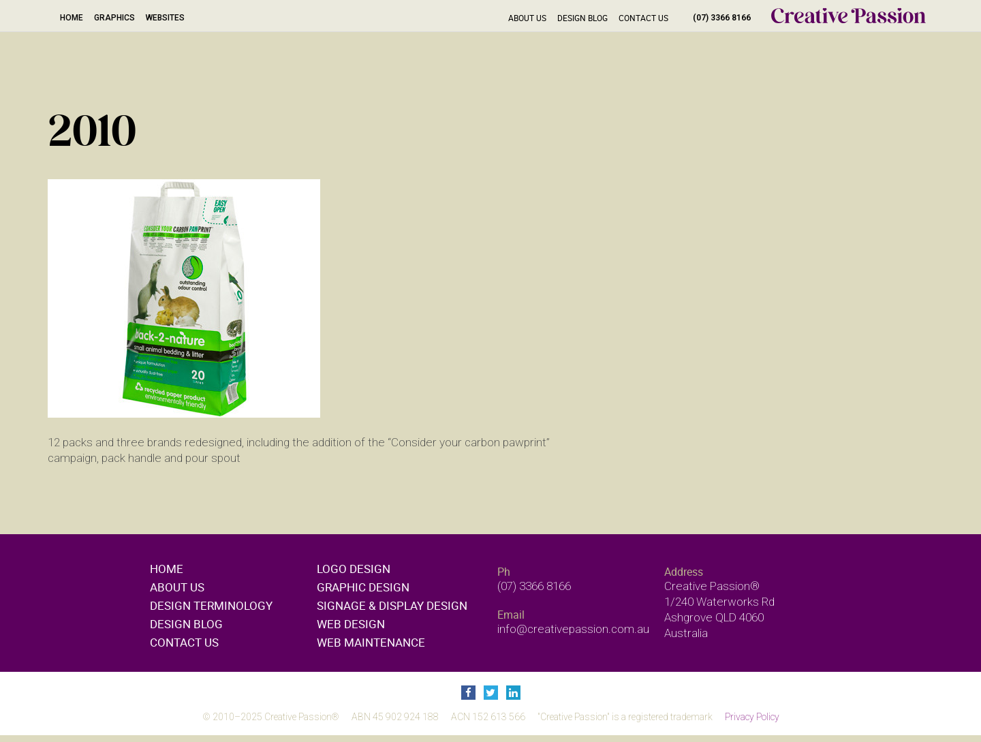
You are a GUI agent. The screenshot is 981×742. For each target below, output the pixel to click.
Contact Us (643, 17)
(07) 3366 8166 (722, 17)
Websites (165, 17)
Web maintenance (371, 642)
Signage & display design (392, 605)
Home (71, 17)
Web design (351, 624)
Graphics (114, 17)
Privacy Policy (752, 716)
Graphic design (363, 587)
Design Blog (582, 17)
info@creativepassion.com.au (573, 629)
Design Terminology (211, 605)
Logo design (353, 568)
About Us (527, 17)
